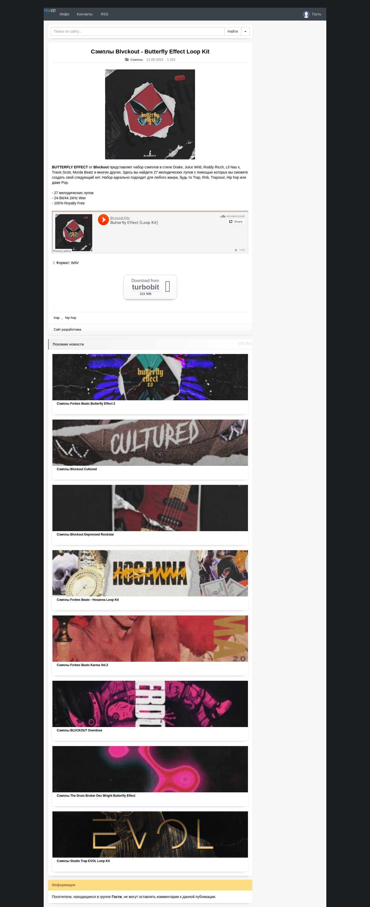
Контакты (103, 14)
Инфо (83, 14)
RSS (123, 14)
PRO (59, 14)
